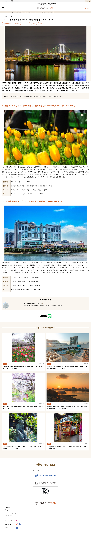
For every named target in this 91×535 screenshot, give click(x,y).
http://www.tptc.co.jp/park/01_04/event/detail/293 (27, 194)
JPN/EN (87, 8)
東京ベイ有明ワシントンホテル (11, 23)
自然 (41, 23)
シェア (37, 316)
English (7, 510)
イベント (26, 23)
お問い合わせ (9, 516)
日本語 (7, 507)
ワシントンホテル (5, 1)
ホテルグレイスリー (15, 1)
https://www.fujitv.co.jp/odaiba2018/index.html (25, 289)
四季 (34, 23)
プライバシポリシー (11, 513)
